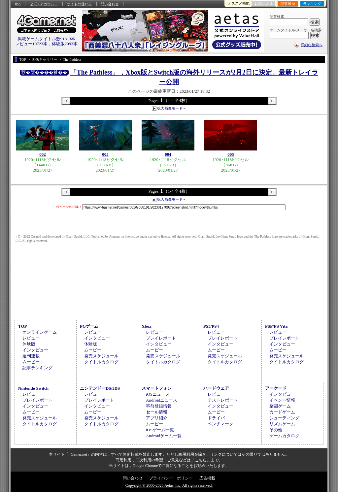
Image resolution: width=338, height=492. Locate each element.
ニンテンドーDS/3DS (100, 388)
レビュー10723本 (31, 43)
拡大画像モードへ (171, 108)
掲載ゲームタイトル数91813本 (46, 38)
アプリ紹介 (156, 417)
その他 (275, 429)
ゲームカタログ (284, 435)
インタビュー (35, 349)
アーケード (276, 388)
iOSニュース (158, 394)
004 (168, 154)
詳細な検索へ (311, 45)
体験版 (28, 344)
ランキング (312, 4)
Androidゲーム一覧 (164, 435)
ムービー (31, 361)
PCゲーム (89, 326)
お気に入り (263, 4)
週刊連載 (31, 355)
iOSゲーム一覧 (160, 429)
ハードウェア (216, 388)
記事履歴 (288, 4)
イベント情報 (282, 400)
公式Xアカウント (44, 4)
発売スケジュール (101, 355)
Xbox (147, 326)
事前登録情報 (159, 406)
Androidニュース (161, 400)
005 (230, 154)
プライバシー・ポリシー (171, 478)
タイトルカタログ (101, 361)
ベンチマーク (220, 423)
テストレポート (223, 400)
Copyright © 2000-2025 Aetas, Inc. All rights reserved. (169, 485)
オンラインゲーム (39, 332)
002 (42, 154)
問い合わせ (110, 4)
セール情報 (156, 412)
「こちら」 (201, 460)
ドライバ (216, 417)
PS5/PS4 (211, 326)
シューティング (284, 417)
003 (105, 154)
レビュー (31, 338)
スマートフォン (157, 388)
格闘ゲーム (280, 406)
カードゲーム (282, 412)
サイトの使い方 (79, 4)
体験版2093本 (65, 43)
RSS (18, 4)
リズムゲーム (282, 423)
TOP (22, 326)
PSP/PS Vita (276, 326)
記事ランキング (37, 367)
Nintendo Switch (33, 388)
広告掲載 (207, 478)
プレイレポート (161, 338)
